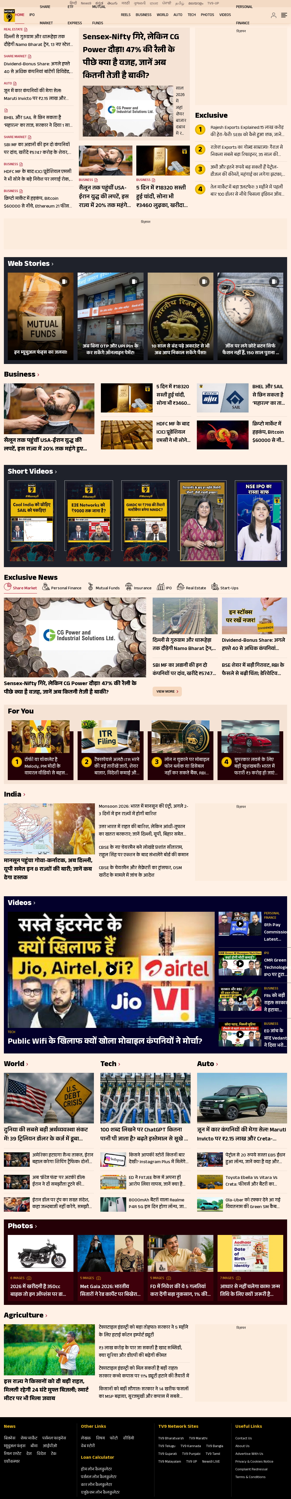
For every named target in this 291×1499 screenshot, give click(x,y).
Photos (207, 15)
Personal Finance (272, 916)
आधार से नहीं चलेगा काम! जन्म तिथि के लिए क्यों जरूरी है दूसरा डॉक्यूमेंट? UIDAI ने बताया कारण (250, 1290)
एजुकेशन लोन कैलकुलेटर (100, 1492)
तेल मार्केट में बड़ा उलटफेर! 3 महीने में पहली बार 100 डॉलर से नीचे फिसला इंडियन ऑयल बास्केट (248, 191)
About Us (242, 1447)
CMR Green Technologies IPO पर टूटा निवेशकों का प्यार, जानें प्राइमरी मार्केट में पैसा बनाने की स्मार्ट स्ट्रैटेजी (277, 968)
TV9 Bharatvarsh (171, 1439)
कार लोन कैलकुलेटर (96, 1485)
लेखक (86, 1438)
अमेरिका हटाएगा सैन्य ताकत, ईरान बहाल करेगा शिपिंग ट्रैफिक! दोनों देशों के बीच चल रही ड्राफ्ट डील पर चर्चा (62, 1158)
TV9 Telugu (166, 1447)
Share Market (15, 57)
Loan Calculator (97, 1458)
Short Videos (30, 472)
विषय (100, 1438)
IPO (32, 15)
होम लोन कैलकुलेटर (96, 1469)
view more (165, 691)
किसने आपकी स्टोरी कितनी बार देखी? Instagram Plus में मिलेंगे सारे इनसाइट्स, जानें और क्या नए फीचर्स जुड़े (158, 1158)
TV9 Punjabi (191, 1454)
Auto (178, 15)
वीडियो (128, 1438)
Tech (192, 15)
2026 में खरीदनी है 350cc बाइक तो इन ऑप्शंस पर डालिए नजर (40, 1290)
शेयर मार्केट (28, 1438)
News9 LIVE (211, 1462)
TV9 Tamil (213, 1454)
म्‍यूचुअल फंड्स (14, 1446)
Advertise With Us (249, 1454)
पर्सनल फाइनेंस (54, 1438)
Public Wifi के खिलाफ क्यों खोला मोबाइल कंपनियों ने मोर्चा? (105, 1042)
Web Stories (29, 264)
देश (29, 1454)
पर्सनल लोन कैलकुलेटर (98, 1477)
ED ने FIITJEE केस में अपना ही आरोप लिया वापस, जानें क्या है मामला (155, 1181)
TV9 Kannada (191, 1447)
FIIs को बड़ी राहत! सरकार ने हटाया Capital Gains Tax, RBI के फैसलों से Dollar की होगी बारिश (277, 1003)
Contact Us (243, 1439)
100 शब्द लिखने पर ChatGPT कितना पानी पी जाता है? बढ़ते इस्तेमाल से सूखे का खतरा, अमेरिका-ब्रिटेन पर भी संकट (145, 1135)
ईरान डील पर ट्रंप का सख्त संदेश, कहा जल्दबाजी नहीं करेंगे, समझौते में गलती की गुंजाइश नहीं (62, 1203)
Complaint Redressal (251, 1470)
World (162, 15)
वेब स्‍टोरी (88, 1446)
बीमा (34, 1446)
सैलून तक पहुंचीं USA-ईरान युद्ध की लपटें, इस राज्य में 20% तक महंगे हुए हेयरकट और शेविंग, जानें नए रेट (104, 197)
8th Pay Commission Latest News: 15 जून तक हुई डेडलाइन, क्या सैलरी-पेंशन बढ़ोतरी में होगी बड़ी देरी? (277, 932)
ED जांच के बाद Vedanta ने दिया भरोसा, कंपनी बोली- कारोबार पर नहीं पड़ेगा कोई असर (277, 1039)
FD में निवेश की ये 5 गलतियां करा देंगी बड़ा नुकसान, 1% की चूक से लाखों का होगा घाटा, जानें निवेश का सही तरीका (178, 1290)
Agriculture (23, 1316)
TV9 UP (191, 1462)
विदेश (41, 1454)
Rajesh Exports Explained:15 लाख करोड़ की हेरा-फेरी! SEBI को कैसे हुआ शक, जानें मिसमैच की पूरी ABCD (247, 131)
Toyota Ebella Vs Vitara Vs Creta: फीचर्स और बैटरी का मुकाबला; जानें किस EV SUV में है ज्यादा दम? (254, 1181)
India (12, 795)
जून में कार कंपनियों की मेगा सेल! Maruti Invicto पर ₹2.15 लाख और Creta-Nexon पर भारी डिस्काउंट (241, 1135)
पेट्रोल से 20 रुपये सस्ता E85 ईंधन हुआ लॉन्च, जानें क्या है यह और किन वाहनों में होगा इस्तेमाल (255, 1158)
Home (19, 15)
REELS (126, 15)
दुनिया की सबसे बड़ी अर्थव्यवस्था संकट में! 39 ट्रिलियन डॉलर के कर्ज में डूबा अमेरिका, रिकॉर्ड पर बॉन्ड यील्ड (46, 1135)
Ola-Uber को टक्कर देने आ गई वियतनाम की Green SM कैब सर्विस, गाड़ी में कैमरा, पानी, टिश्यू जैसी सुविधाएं (254, 1203)
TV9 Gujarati (167, 1454)
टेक (53, 1454)
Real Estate (13, 30)
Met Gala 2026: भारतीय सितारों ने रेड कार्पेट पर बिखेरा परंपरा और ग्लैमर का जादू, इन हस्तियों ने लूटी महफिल (108, 1290)
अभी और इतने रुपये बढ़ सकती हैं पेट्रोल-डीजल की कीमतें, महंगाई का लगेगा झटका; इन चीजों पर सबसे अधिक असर (246, 171)
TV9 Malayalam (169, 1462)
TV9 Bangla (214, 1447)
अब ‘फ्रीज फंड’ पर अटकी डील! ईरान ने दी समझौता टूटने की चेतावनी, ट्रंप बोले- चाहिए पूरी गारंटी (58, 1181)
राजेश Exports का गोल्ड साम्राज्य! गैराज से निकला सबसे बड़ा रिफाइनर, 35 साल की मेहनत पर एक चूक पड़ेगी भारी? (247, 151)
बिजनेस (9, 1438)
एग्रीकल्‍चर (12, 1461)
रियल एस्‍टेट (12, 1454)
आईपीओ (50, 1446)
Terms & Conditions (250, 1477)
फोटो (114, 1438)
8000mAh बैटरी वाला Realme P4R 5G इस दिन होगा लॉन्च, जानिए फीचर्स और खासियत (159, 1203)
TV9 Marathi (198, 1439)
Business (144, 15)
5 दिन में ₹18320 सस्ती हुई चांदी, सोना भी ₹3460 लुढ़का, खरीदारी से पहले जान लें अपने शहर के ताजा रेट (162, 197)
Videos (225, 15)
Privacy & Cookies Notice (254, 1462)
